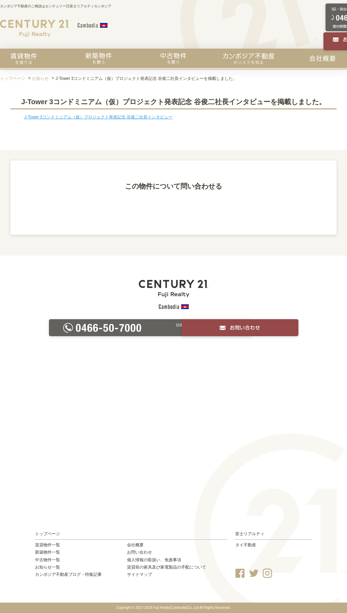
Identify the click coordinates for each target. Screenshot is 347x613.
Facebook (240, 573)
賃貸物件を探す (23, 58)
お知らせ (40, 78)
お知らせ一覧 (47, 567)
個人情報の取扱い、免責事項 (154, 560)
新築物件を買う (98, 58)
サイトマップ (139, 574)
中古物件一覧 (47, 560)
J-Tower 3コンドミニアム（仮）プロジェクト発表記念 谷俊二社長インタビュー (98, 117)
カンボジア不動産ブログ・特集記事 (68, 574)
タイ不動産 (245, 545)
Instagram (267, 573)
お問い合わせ (139, 552)
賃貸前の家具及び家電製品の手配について (166, 567)
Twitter (254, 573)
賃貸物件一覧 (47, 545)
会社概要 (322, 58)
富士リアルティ (249, 533)
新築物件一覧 (47, 552)
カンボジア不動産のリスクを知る (248, 58)
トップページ (12, 78)
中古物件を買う (173, 58)
